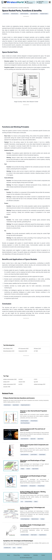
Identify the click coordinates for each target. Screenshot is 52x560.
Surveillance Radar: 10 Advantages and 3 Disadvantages (32, 525)
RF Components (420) (23, 348)
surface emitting (28, 501)
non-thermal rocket (25, 422)
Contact (43, 555)
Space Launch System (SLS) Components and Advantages (34, 445)
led (22, 501)
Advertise (35, 555)
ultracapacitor (32, 485)
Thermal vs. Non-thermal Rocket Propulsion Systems (33, 411)
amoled (28, 468)
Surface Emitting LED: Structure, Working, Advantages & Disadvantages (33, 492)
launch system (34, 454)
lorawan (19, 547)
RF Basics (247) (37, 348)
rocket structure (14, 13)
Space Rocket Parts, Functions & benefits (18, 7)
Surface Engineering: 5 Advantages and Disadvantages (32, 508)
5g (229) (36, 381)
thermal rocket (34, 420)
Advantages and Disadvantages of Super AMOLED (32, 461)
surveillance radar (24, 534)
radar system (34, 534)
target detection (42, 534)
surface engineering (25, 518)
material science (35, 518)
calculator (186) (6, 386)
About (8, 555)
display (22, 468)
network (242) (22, 381)
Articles (4, 7)
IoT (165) (36, 351)
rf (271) (35, 379)
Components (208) (23, 351)
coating (42, 518)
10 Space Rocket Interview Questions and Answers (19, 398)
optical (35, 501)
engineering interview (25, 404)
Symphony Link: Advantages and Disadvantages (18, 541)
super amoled (35, 468)
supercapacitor (24, 485)
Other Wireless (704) (7, 348)
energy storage (41, 485)
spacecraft (33, 438)
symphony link (7, 547)
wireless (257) (6, 381)
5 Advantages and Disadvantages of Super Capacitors (33, 476)
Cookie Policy (27, 555)
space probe (40, 438)
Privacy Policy (17, 555)
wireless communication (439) (10, 379)
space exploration (34, 13)
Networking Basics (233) (8, 351)
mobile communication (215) (9, 384)
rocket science (7, 404)
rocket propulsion (24, 420)
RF (12, 2)
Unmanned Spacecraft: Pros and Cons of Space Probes (32, 429)
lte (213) (20, 384)
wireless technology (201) (39, 384)
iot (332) (20, 379)
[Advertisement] (26, 20)
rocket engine (42, 454)
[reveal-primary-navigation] (49, 2)
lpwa (14, 547)
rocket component (24, 13)
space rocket (6, 13)
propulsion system (44, 13)
